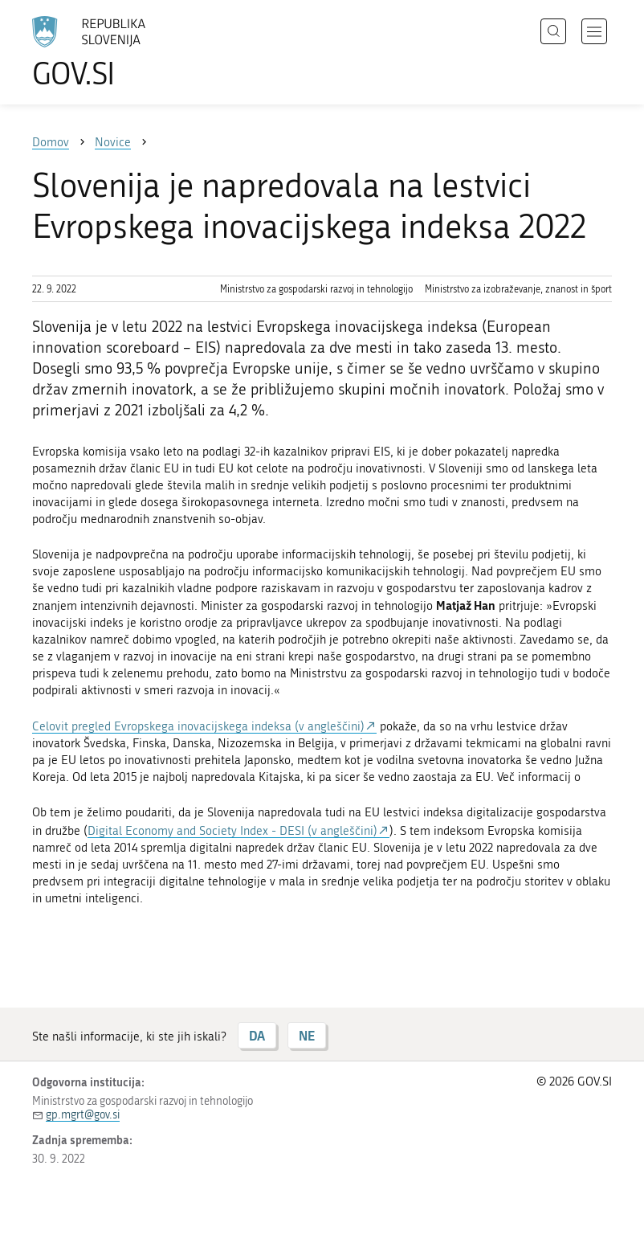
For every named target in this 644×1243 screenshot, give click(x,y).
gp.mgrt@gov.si (83, 1115)
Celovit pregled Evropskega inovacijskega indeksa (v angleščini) (198, 726)
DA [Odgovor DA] (257, 1035)
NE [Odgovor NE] (307, 1035)
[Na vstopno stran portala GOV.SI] (112, 52)
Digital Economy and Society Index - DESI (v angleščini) (232, 831)
